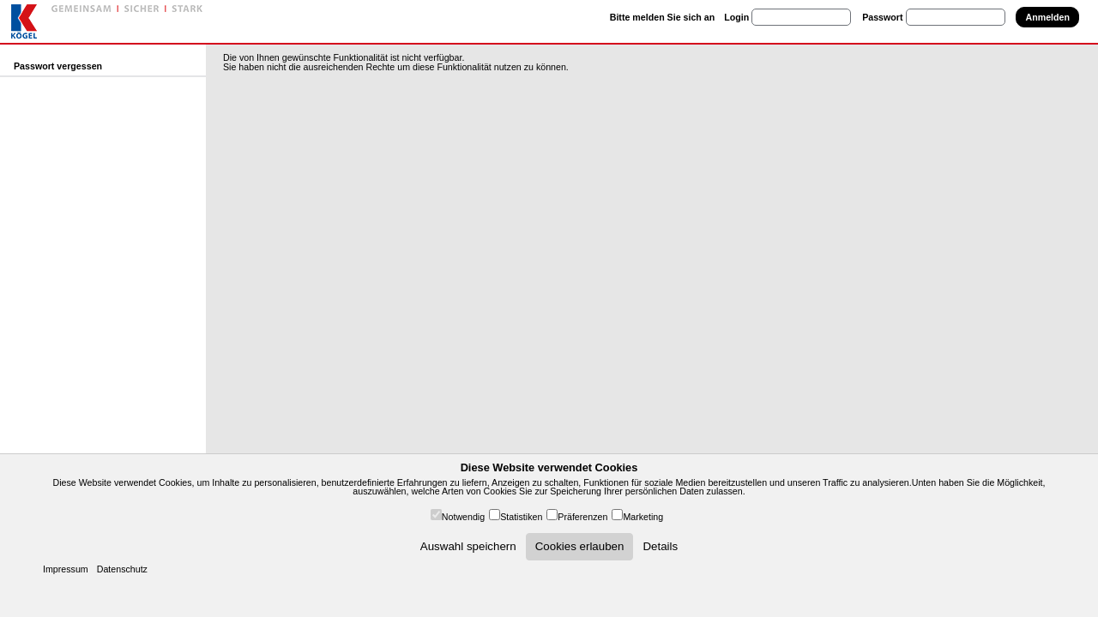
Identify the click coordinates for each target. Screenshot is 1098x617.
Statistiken (521, 517)
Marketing (643, 517)
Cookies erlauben (579, 546)
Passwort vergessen (58, 66)
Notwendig (463, 517)
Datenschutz (122, 569)
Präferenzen (582, 517)
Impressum (65, 569)
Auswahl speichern (468, 546)
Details (660, 546)
